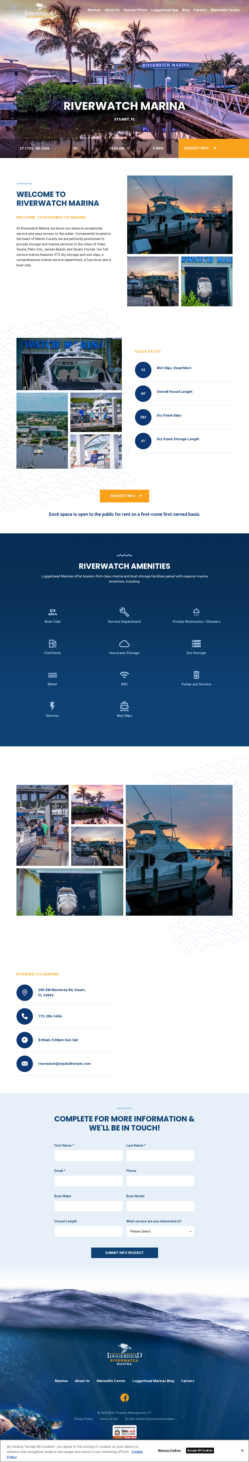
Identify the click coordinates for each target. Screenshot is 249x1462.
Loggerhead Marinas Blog (153, 1381)
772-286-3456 (50, 1016)
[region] (124, 1451)
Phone (131, 1171)
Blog (186, 10)
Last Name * (136, 1145)
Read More (182, 368)
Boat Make (62, 1196)
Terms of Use (109, 1419)
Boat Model (135, 1196)
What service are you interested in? (154, 1221)
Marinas (94, 10)
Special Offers (135, 10)
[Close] (242, 1450)
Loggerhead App (164, 10)
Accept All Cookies (200, 1450)
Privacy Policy (83, 1419)
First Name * (64, 1145)
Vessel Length (65, 1221)
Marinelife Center (225, 10)
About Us (112, 10)
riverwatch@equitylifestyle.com (64, 1064)
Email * (59, 1171)
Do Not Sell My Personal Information (150, 1419)
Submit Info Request (124, 1253)
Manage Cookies (169, 1450)
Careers (200, 10)
